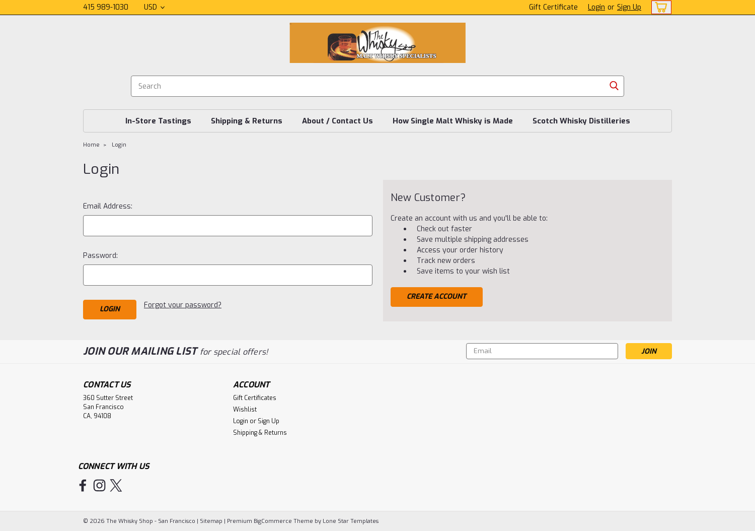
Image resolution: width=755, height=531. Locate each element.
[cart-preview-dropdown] (659, 7)
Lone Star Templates (351, 521)
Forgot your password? (182, 305)
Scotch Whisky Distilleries (581, 121)
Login (596, 7)
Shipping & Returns (246, 121)
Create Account (436, 296)
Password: (100, 255)
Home (91, 145)
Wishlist (245, 410)
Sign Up (629, 7)
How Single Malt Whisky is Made (453, 121)
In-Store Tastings (158, 121)
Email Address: (107, 206)
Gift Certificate (553, 7)
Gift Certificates (254, 398)
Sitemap (211, 521)
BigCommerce (273, 521)
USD (154, 7)
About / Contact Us (337, 121)
